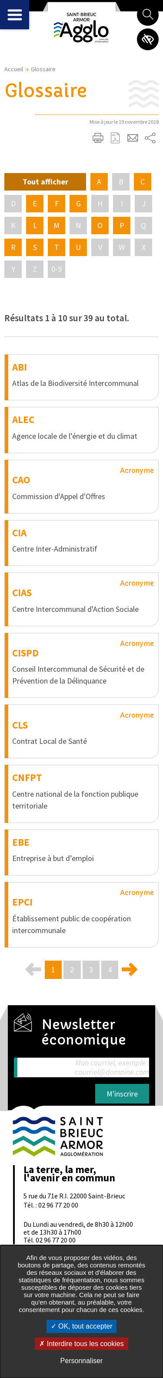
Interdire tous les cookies (81, 1343)
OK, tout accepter (82, 1326)
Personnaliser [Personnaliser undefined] (81, 1360)
